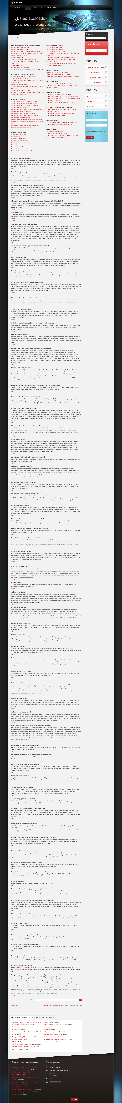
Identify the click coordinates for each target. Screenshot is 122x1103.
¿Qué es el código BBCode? (18, 135)
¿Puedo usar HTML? (16, 137)
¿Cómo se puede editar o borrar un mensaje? (24, 103)
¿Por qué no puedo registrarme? (20, 67)
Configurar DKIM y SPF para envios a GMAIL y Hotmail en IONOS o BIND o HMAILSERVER (25, 1039)
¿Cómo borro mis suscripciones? (55, 115)
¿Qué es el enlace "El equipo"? (55, 65)
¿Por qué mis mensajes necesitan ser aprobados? (25, 126)
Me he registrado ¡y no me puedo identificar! (24, 59)
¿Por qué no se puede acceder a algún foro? (23, 114)
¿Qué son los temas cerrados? (19, 149)
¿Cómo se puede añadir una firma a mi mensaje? (25, 105)
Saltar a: (32, 1000)
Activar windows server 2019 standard (23, 1044)
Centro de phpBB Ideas (24, 969)
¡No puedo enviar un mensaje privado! (57, 72)
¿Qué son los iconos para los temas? (21, 151)
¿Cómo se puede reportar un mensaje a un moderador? (27, 120)
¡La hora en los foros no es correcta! (21, 78)
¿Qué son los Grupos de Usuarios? (56, 51)
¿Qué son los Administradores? (55, 47)
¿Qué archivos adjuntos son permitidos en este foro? (61, 122)
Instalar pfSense (48, 1022)
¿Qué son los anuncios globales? (20, 143)
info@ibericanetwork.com (57, 1079)
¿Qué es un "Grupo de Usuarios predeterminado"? (61, 63)
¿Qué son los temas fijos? (18, 147)
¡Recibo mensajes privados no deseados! (58, 74)
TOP (73, 1099)
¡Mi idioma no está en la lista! (19, 84)
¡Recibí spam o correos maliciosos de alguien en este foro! (63, 76)
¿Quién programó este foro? (54, 131)
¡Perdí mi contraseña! (17, 57)
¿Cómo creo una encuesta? (18, 107)
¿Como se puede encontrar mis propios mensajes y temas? (63, 102)
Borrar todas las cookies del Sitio (57, 1005)
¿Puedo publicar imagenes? (19, 141)
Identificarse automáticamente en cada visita (95, 132)
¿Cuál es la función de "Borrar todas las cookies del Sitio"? (27, 69)
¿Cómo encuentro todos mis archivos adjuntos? (60, 124)
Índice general (13, 38)
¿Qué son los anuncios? (17, 145)
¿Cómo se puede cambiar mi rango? (21, 90)
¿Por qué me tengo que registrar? (20, 49)
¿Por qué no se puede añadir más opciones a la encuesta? (27, 109)
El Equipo (46, 1005)
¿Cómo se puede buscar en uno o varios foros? (60, 94)
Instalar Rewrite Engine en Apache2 (54, 1024)
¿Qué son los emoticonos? (18, 139)
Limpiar (65, 1099)
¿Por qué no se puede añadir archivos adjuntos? (25, 115)
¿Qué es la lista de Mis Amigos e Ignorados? (59, 83)
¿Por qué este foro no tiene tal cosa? (57, 133)
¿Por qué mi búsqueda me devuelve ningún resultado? (62, 96)
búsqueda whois (15, 981)
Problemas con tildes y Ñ (51, 1037)
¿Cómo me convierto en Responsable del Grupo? (60, 57)
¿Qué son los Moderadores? (54, 49)
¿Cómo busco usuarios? (53, 100)
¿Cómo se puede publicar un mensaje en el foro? (25, 101)
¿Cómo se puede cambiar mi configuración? (23, 76)
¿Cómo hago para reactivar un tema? (21, 128)
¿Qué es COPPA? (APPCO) (18, 65)
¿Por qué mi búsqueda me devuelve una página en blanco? (63, 98)
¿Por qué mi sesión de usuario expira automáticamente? (27, 51)
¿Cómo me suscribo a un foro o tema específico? (60, 113)
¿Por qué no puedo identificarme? (20, 47)
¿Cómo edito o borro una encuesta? (21, 111)
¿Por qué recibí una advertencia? (20, 118)
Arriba (14, 168)
